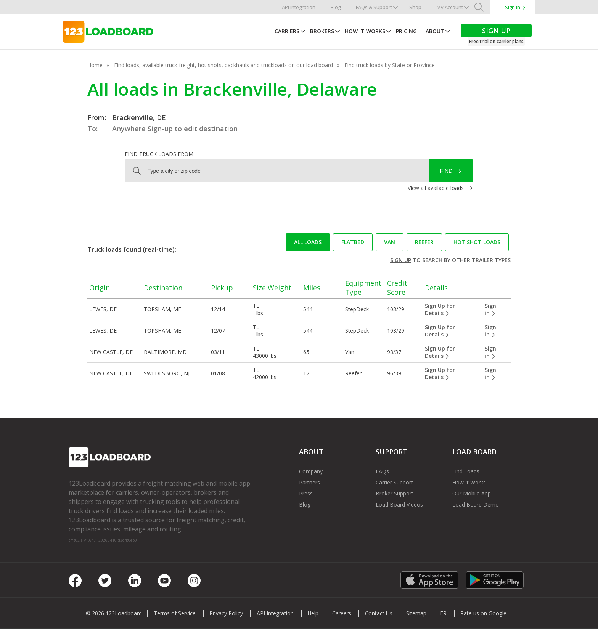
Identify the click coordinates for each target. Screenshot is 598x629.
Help (312, 613)
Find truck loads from (159, 154)
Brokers (322, 31)
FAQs (382, 471)
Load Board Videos (399, 504)
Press (306, 493)
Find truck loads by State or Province (389, 65)
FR (443, 613)
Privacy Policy (226, 613)
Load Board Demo (475, 504)
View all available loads (436, 187)
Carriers (287, 31)
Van (389, 242)
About (435, 31)
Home (95, 65)
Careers (341, 613)
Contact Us (378, 613)
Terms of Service (175, 613)
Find (446, 171)
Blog (336, 7)
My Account (450, 7)
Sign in (512, 7)
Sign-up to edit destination (193, 128)
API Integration (298, 7)
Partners (309, 482)
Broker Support (394, 493)
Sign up (400, 260)
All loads (308, 242)
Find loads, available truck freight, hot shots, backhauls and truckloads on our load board (223, 65)
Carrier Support (394, 482)
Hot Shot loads (476, 242)
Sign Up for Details (440, 309)
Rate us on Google (483, 613)
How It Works (365, 31)
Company (311, 471)
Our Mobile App (471, 493)
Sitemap (416, 613)
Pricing (406, 31)
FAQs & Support (374, 7)
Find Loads (465, 471)
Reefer (424, 242)
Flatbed (352, 242)
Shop (415, 7)
